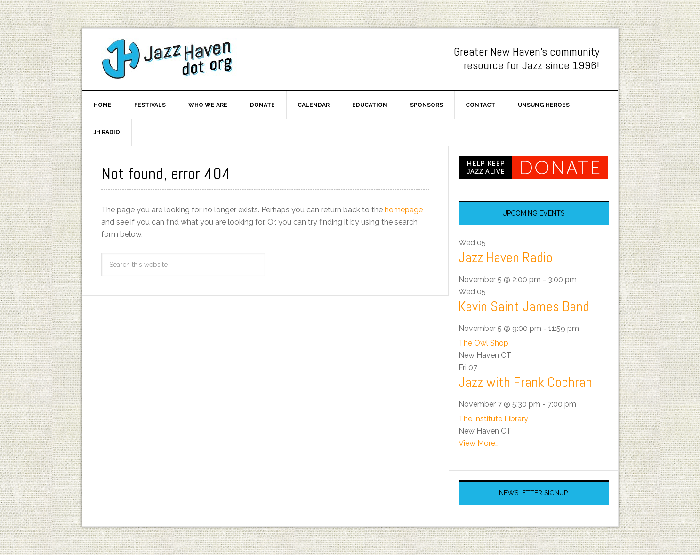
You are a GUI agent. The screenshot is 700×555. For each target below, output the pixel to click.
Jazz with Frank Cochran (525, 382)
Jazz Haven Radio (506, 257)
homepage (404, 209)
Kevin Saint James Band (524, 306)
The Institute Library (493, 418)
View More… (479, 443)
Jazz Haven (171, 59)
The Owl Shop (483, 342)
